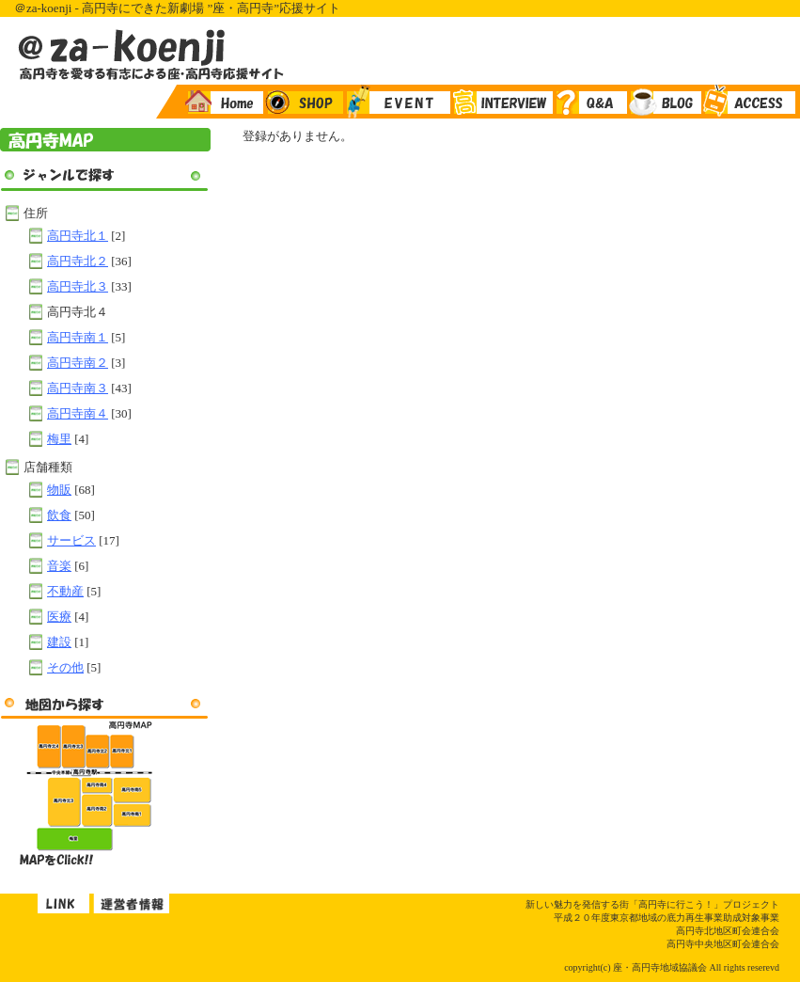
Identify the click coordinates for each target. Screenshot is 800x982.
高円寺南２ (77, 363)
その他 (65, 667)
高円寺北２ (77, 261)
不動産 (65, 591)
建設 (59, 642)
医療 (59, 617)
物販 (59, 490)
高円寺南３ (77, 388)
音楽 (59, 566)
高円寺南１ (77, 337)
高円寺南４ (77, 413)
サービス (71, 540)
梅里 (59, 439)
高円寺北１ (77, 236)
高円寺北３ (77, 286)
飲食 (59, 515)
